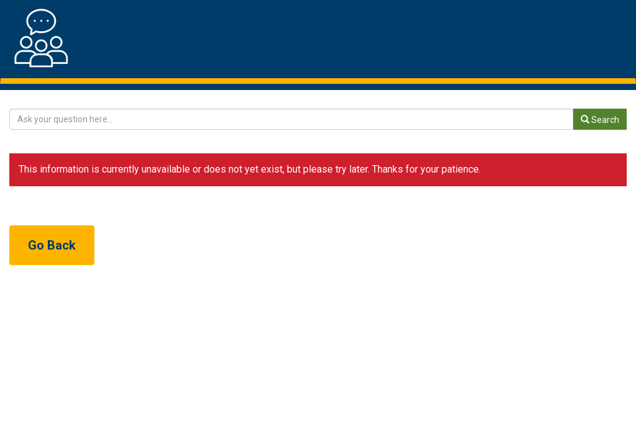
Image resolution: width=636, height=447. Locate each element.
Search (600, 120)
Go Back (52, 245)
